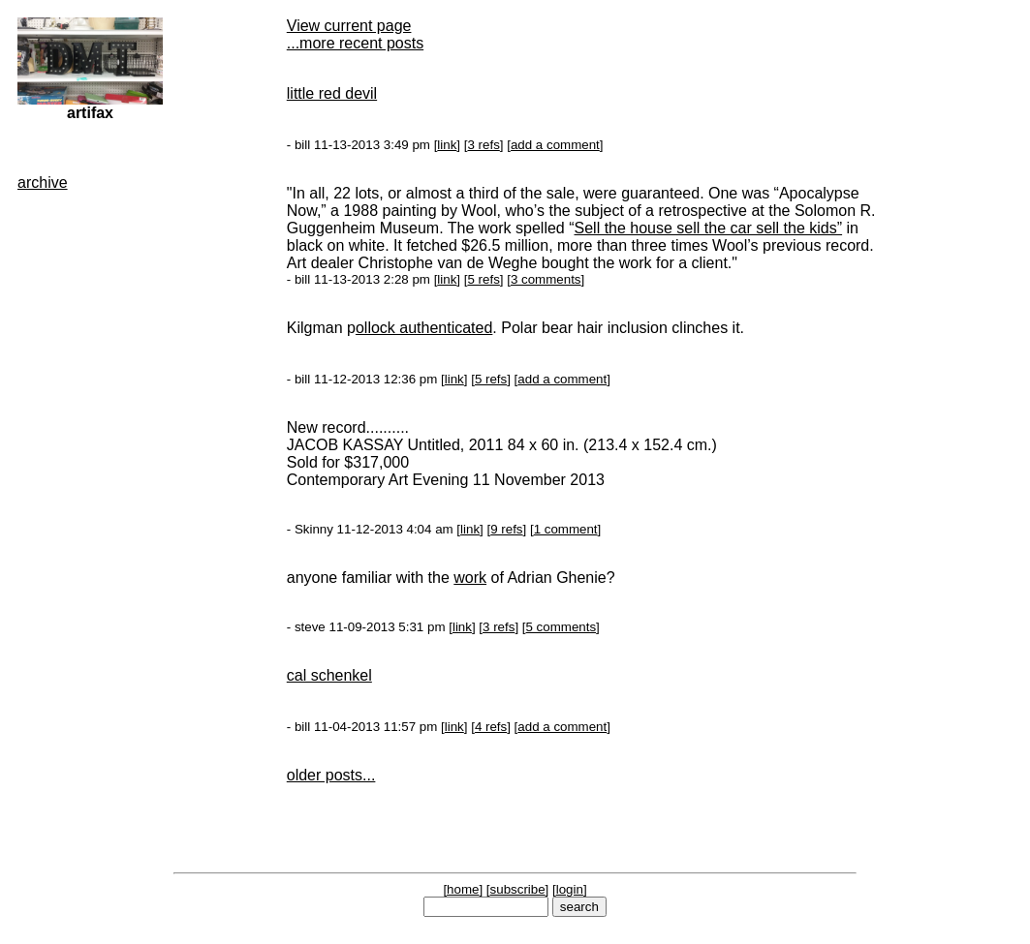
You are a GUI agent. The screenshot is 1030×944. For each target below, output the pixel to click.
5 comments (560, 627)
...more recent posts (355, 43)
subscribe (518, 889)
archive (42, 182)
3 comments (546, 279)
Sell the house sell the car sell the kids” (709, 228)
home (463, 889)
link (446, 144)
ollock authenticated (424, 328)
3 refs (483, 144)
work (469, 577)
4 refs (491, 726)
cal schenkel (329, 675)
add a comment (555, 144)
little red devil (332, 93)
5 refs (483, 279)
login (569, 889)
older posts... (331, 775)
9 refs (506, 529)
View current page (349, 25)
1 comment (566, 529)
